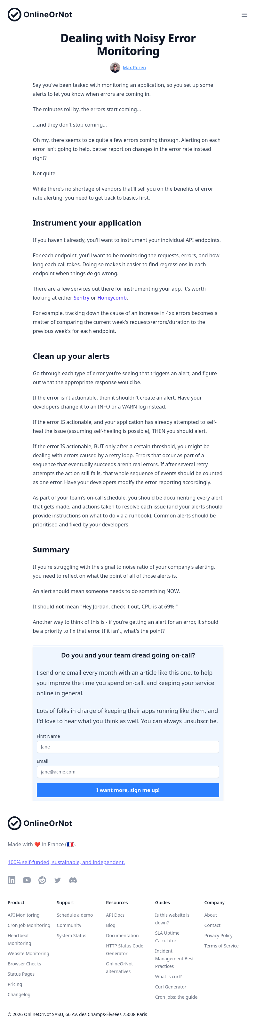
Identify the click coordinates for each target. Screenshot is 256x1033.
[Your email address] (128, 772)
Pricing (15, 984)
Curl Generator (171, 987)
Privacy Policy (218, 935)
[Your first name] (128, 747)
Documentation (122, 935)
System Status (71, 935)
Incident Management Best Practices (174, 958)
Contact (212, 925)
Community (69, 925)
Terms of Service (221, 946)
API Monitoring (23, 915)
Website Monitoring (28, 953)
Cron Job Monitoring (29, 925)
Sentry (81, 297)
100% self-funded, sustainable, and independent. (66, 862)
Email (43, 761)
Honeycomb (112, 297)
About (210, 915)
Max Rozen (134, 67)
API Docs (115, 915)
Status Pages (21, 974)
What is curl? (168, 976)
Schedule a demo (75, 915)
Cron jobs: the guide (176, 997)
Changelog (19, 994)
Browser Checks (24, 964)
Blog (111, 925)
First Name (48, 736)
